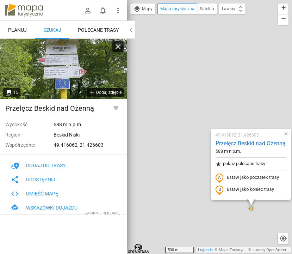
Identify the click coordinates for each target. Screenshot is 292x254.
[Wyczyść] (118, 46)
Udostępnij (33, 179)
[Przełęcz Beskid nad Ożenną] (63, 69)
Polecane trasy (98, 30)
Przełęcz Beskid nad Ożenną (209, 62)
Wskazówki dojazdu (44, 208)
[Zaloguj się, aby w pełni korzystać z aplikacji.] (116, 107)
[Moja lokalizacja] (283, 238)
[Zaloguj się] (87, 10)
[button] (209, 127)
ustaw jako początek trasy (205, 96)
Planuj (17, 30)
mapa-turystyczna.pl (24, 10)
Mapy (143, 9)
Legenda (205, 250)
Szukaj (52, 30)
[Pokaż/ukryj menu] (118, 10)
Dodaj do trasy (38, 165)
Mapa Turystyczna (234, 250)
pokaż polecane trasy (198, 82)
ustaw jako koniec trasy (203, 108)
